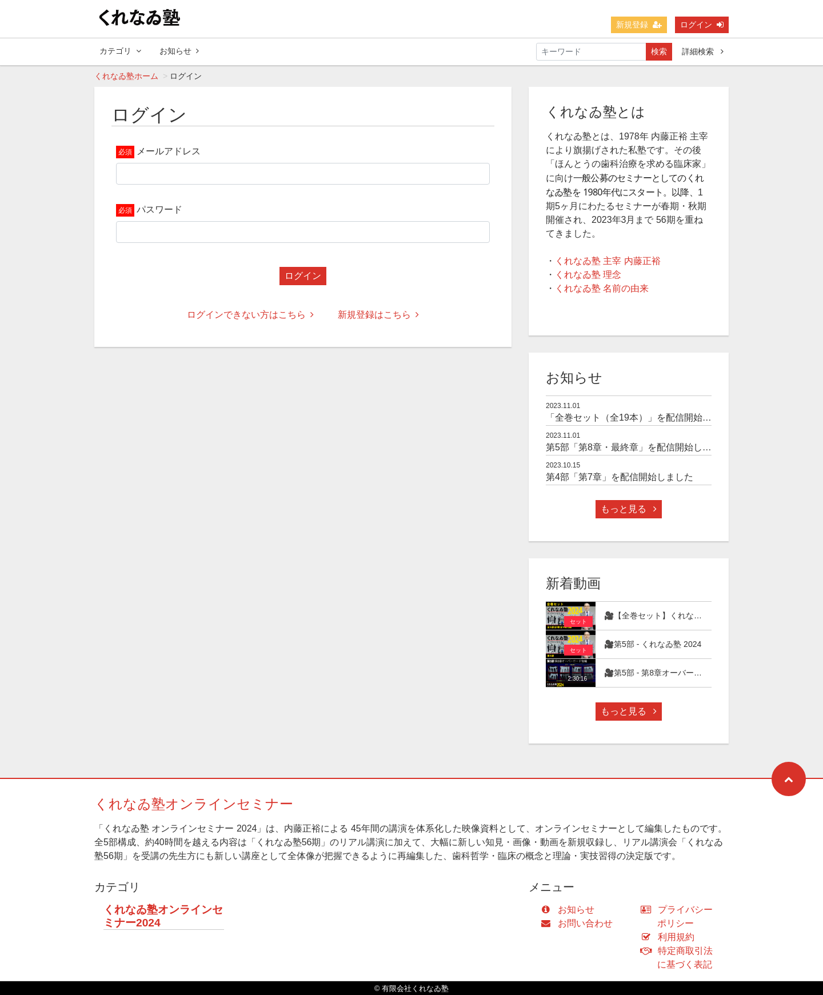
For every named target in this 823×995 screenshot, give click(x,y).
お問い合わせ (579, 923)
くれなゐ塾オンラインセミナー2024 (163, 916)
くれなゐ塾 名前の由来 (602, 288)
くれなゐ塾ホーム (126, 76)
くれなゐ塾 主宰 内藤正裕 (608, 261)
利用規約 (670, 937)
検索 (659, 51)
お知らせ (179, 50)
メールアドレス (169, 151)
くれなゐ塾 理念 (588, 274)
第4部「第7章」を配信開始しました (619, 477)
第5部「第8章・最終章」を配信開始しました (638, 447)
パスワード (159, 209)
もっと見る (629, 509)
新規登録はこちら (378, 314)
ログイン (702, 24)
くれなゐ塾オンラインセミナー (193, 804)
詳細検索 (703, 51)
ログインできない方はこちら (250, 314)
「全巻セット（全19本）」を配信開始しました (642, 417)
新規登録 (639, 24)
